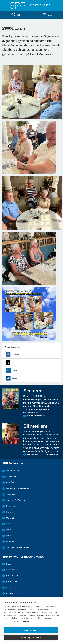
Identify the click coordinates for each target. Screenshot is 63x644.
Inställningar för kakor (31, 637)
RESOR (9, 587)
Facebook (15, 355)
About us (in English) (15, 500)
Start (8, 564)
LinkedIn (15, 370)
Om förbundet (12, 471)
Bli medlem (11, 477)
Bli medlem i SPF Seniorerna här (43, 454)
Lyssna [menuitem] (9, 530)
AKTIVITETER (13, 593)
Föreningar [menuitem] (11, 506)
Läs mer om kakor (21, 621)
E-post (14, 378)
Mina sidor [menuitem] (11, 518)
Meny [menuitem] (47, 15)
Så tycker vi (11, 494)
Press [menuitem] (8, 536)
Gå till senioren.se (36, 416)
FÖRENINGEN (13, 570)
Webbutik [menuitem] (10, 541)
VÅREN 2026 (12, 575)
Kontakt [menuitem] (9, 512)
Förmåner (10, 482)
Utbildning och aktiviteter (17, 488)
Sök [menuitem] (15, 15)
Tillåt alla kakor (31, 630)
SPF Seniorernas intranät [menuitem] (18, 547)
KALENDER (11, 581)
